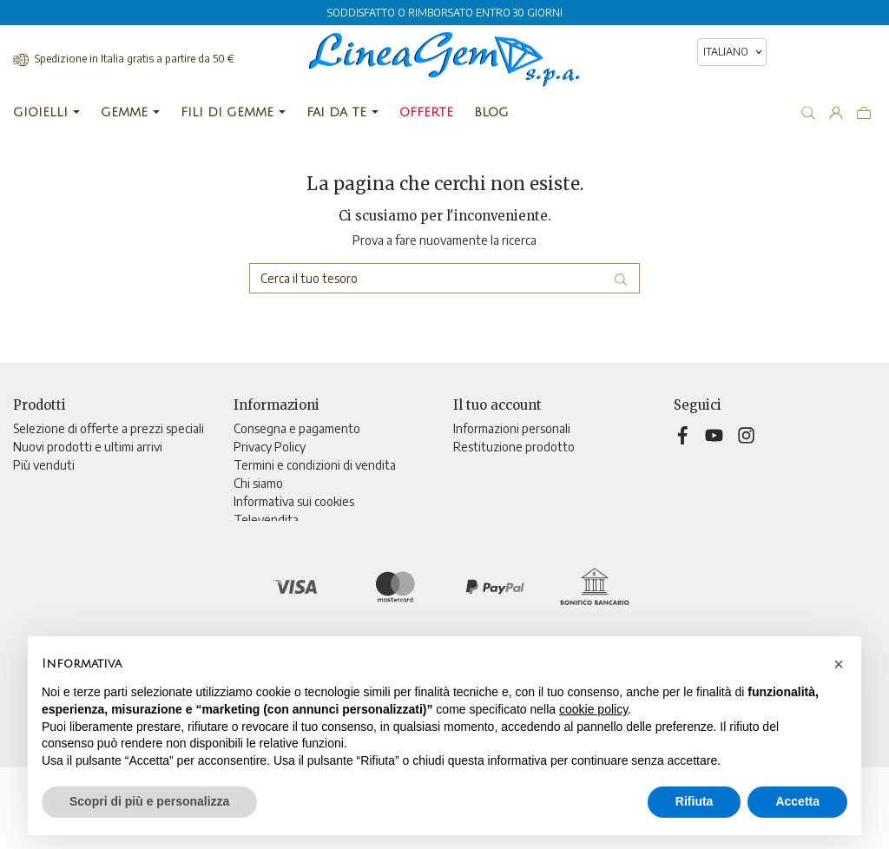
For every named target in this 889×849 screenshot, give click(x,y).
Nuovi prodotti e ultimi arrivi (87, 446)
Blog (245, 574)
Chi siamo (258, 483)
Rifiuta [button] (694, 801)
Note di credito (493, 483)
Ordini (469, 464)
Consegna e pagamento (297, 428)
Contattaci (262, 537)
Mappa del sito (273, 556)
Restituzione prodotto (514, 446)
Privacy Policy (270, 446)
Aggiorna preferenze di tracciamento (332, 592)
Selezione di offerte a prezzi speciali (108, 428)
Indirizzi (473, 501)
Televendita (266, 519)
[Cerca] (444, 278)
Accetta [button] (797, 801)
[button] (839, 664)
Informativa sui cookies (294, 501)
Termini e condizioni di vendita (315, 464)
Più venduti (44, 464)
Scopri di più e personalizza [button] (149, 801)
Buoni (468, 519)
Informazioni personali (511, 428)
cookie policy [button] (593, 709)
